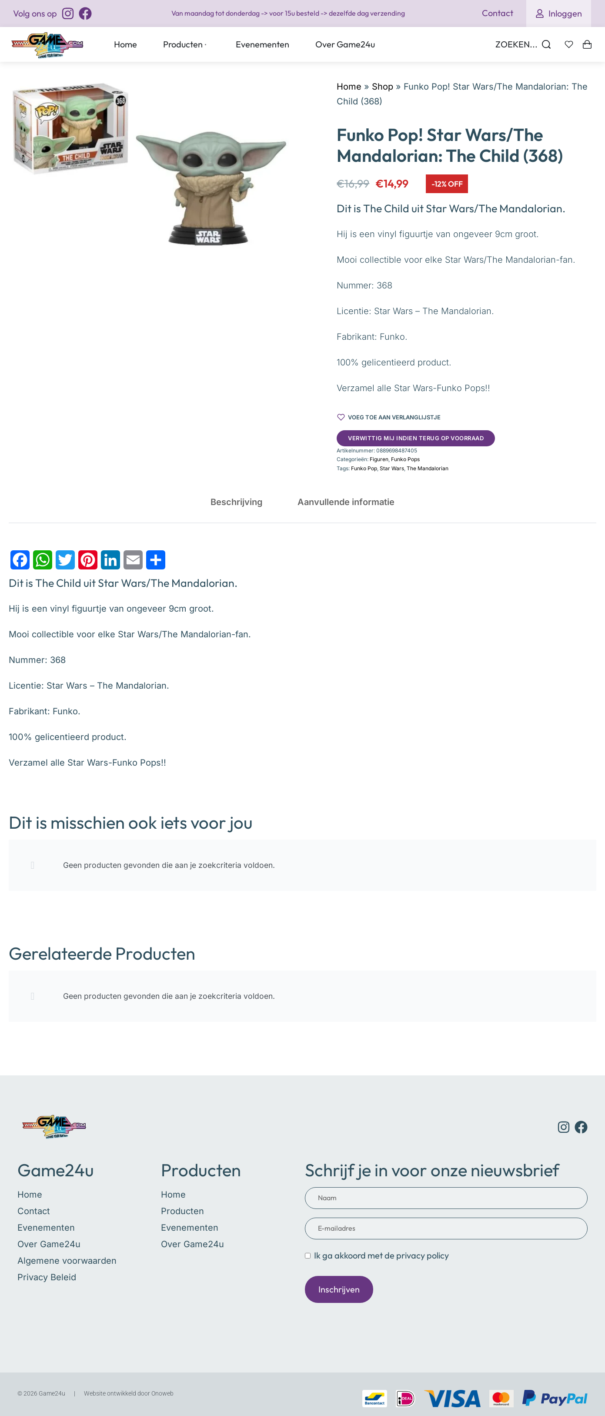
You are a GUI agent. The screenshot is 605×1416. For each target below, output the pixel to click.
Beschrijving (237, 502)
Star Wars (392, 468)
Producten (201, 1170)
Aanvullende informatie (345, 502)
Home (349, 86)
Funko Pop (364, 468)
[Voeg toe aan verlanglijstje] (389, 417)
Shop (382, 86)
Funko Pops (405, 459)
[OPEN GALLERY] (149, 164)
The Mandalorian (427, 468)
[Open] (569, 44)
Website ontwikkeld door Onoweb (129, 1393)
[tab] (236, 502)
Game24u (55, 1170)
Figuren (379, 459)
